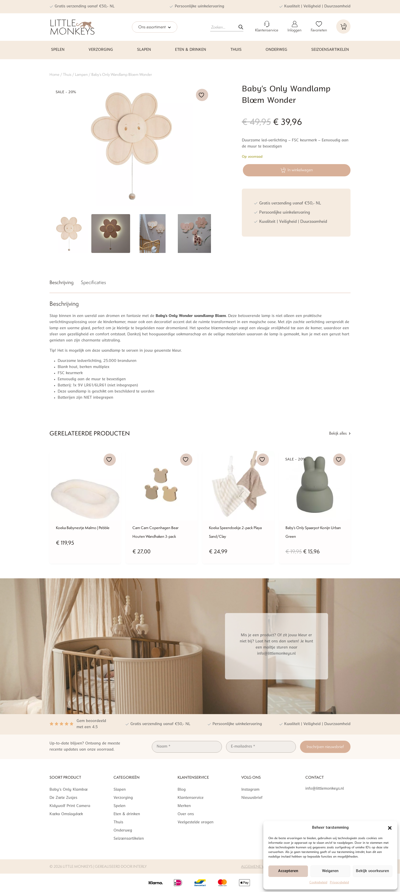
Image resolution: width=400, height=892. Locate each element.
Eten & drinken (190, 50)
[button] (389, 827)
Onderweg (276, 50)
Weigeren (330, 871)
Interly (140, 866)
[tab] (61, 283)
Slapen (144, 50)
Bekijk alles (340, 433)
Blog (182, 790)
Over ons (186, 814)
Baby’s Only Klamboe (68, 790)
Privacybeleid (339, 882)
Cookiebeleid (318, 882)
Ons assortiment (154, 27)
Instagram (250, 790)
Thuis (236, 50)
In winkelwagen (296, 170)
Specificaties (93, 282)
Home (54, 74)
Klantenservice (191, 798)
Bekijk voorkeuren (372, 871)
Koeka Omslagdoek (66, 814)
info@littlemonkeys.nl (324, 789)
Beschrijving (61, 282)
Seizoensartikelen (330, 50)
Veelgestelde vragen (196, 822)
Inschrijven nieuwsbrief (325, 746)
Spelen (58, 50)
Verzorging (101, 50)
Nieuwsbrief (251, 798)
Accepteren (288, 871)
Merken (184, 806)
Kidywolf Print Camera (69, 806)
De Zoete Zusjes (63, 798)
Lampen (81, 74)
